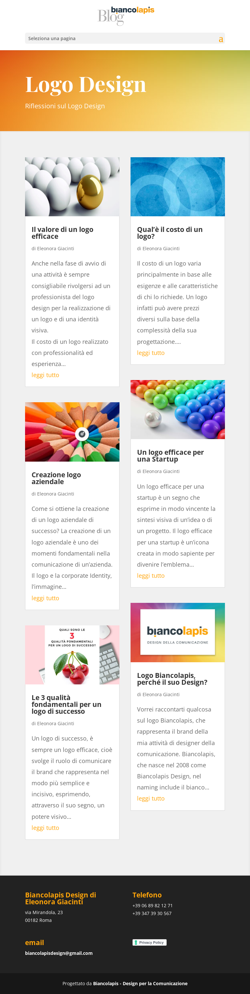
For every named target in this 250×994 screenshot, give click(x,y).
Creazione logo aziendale (56, 478)
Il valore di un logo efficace (62, 233)
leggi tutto (45, 375)
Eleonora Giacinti (55, 248)
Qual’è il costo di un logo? (170, 233)
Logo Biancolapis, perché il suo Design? (172, 679)
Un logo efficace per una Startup (170, 456)
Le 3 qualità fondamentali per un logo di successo (67, 704)
